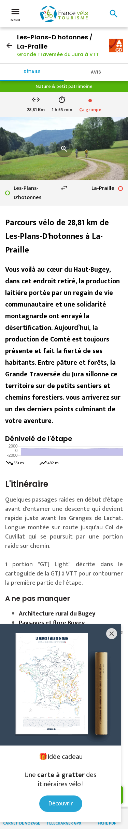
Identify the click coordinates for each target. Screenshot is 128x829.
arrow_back (9, 45)
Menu (15, 14)
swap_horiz (64, 188)
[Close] (111, 633)
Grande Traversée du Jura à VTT (58, 54)
